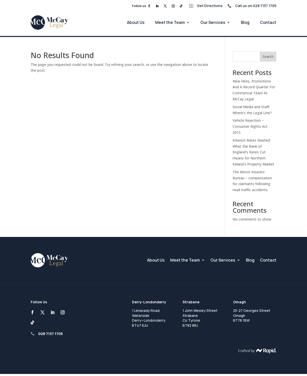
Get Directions (210, 5)
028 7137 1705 (50, 333)
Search (268, 56)
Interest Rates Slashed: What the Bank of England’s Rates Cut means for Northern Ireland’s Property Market (253, 152)
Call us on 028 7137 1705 (255, 5)
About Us (136, 23)
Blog (245, 23)
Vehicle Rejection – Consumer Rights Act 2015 (250, 126)
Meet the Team (170, 23)
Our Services (212, 23)
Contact (268, 23)
